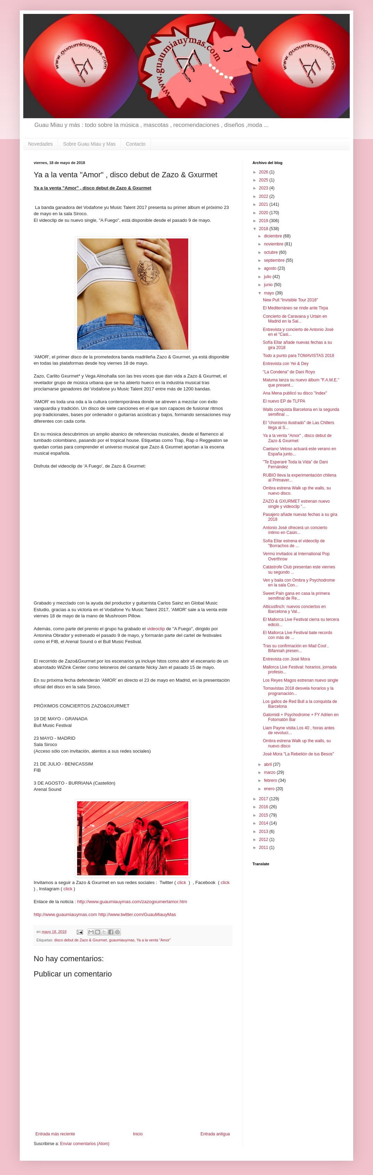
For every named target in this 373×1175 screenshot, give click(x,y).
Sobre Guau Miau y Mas (89, 144)
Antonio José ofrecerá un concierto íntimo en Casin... (295, 530)
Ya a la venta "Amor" (153, 940)
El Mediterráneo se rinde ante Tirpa (295, 308)
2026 (264, 172)
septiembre (275, 260)
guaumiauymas (121, 940)
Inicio (138, 1134)
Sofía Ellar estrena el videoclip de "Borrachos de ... (294, 543)
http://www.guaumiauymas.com (65, 914)
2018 (264, 228)
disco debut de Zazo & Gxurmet (80, 940)
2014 (264, 823)
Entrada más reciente (55, 1134)
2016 (264, 806)
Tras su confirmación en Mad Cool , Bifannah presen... (296, 648)
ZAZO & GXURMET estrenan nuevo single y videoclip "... (296, 504)
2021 (264, 204)
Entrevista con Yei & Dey (285, 363)
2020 (264, 212)
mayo (269, 293)
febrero (271, 780)
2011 (264, 847)
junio (269, 284)
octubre (271, 252)
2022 (264, 196)
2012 (264, 839)
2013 (264, 831)
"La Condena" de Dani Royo (289, 372)
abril (268, 764)
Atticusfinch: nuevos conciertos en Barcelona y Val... (294, 609)
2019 (264, 220)
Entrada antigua (215, 1134)
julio (268, 276)
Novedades (40, 144)
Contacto (136, 144)
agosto (270, 268)
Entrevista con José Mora (286, 659)
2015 (264, 815)
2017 (264, 798)
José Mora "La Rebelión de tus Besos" (298, 754)
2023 (264, 188)
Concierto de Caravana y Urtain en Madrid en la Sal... (295, 319)
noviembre (274, 244)
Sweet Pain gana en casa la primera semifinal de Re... (296, 596)
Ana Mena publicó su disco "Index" (295, 393)
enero (270, 788)
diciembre (273, 236)
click (182, 882)
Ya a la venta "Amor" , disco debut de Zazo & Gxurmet (297, 438)
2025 (264, 180)
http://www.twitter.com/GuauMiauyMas (137, 914)
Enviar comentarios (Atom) (84, 1143)
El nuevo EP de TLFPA (284, 401)
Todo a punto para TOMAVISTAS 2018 (298, 355)
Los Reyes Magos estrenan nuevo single (300, 680)
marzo (270, 772)
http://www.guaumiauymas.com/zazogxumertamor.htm (132, 901)
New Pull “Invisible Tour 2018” (290, 300)
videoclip (156, 628)
